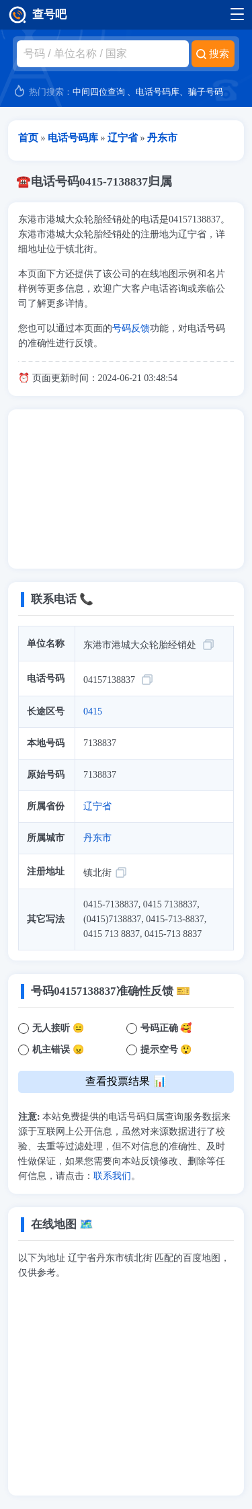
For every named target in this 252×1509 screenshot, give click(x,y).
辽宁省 (97, 806)
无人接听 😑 (58, 1028)
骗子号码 (205, 92)
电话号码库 (157, 92)
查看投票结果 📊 (125, 1081)
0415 (92, 711)
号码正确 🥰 (166, 1028)
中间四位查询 (99, 92)
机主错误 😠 (58, 1050)
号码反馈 (131, 328)
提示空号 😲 (166, 1050)
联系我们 (112, 1176)
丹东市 (97, 838)
